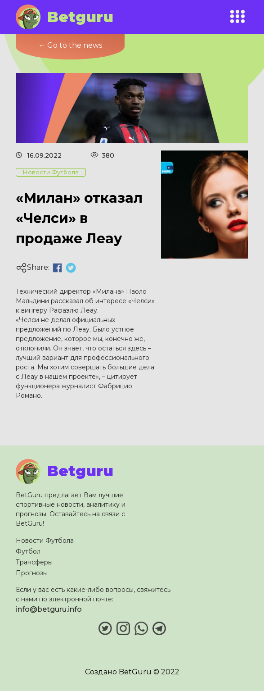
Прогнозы (32, 573)
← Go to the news (70, 45)
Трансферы (34, 562)
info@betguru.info (49, 609)
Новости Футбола (45, 540)
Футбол (28, 551)
